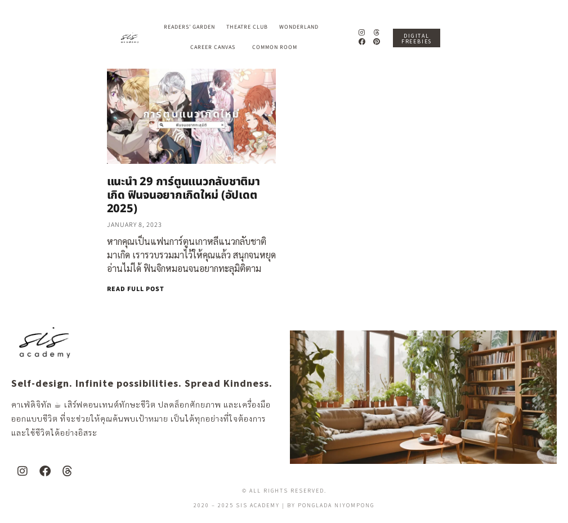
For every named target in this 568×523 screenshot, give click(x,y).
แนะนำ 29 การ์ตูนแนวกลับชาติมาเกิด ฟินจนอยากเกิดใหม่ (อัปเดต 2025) (183, 195)
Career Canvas (215, 47)
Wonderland (301, 27)
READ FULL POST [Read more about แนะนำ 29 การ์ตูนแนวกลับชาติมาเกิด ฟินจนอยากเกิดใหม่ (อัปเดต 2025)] (135, 289)
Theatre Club (247, 27)
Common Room (274, 47)
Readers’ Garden (189, 27)
